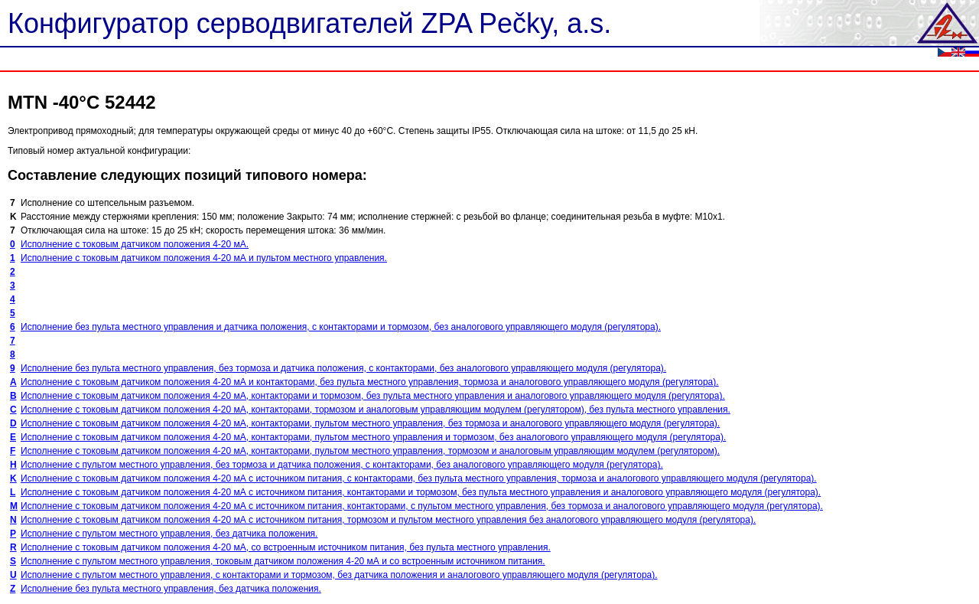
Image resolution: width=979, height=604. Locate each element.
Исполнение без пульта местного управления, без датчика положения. (171, 588)
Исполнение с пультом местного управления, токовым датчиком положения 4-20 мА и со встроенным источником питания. (283, 561)
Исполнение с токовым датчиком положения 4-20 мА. (135, 244)
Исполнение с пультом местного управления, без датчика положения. (169, 533)
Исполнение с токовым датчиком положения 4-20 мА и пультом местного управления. (204, 258)
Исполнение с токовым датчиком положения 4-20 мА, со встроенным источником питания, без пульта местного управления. (286, 547)
